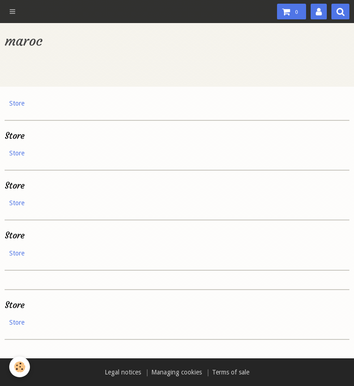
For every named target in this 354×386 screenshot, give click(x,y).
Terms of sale (230, 372)
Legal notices (123, 372)
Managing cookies (176, 372)
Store (16, 103)
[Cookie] (19, 366)
